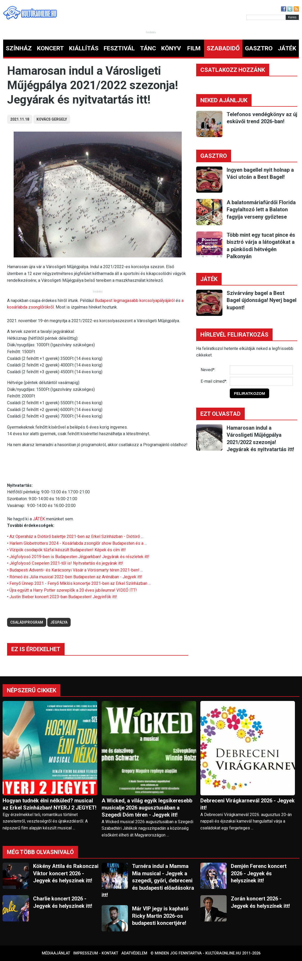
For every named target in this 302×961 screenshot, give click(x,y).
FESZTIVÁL (119, 48)
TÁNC (148, 48)
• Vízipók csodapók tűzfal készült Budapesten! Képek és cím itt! (66, 549)
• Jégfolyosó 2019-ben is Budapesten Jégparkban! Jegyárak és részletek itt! (78, 556)
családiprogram (26, 622)
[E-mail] (261, 381)
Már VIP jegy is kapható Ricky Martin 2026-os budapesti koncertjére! (160, 915)
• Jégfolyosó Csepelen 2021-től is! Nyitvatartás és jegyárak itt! (65, 563)
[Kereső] (266, 17)
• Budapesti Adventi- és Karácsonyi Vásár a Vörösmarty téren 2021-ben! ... (75, 570)
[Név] (261, 369)
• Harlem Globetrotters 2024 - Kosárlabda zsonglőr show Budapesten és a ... (77, 543)
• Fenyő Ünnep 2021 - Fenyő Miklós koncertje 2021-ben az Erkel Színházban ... (79, 583)
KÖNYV (171, 48)
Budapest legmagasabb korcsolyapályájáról (135, 300)
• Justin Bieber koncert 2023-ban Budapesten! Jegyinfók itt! (62, 596)
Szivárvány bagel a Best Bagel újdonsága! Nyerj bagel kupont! (261, 300)
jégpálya (58, 622)
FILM (194, 48)
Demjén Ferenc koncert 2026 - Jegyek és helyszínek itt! (259, 873)
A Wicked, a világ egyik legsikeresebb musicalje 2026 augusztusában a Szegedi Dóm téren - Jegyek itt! (147, 807)
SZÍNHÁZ (19, 48)
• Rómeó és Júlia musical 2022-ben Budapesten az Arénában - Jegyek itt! (74, 576)
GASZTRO (259, 48)
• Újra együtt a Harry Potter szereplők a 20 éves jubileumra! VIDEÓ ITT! (72, 590)
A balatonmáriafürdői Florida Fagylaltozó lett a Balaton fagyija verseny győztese (261, 209)
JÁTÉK (287, 48)
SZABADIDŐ (223, 48)
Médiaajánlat (56, 953)
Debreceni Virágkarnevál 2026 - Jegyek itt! (247, 804)
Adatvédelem (134, 953)
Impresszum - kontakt (95, 953)
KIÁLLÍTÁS (83, 48)
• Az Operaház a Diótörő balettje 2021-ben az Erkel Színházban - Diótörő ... (75, 536)
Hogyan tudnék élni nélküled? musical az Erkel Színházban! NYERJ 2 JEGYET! (49, 804)
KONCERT (50, 48)
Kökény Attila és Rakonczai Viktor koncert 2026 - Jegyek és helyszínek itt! (65, 873)
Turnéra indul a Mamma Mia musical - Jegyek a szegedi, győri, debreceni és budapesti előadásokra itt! (148, 880)
